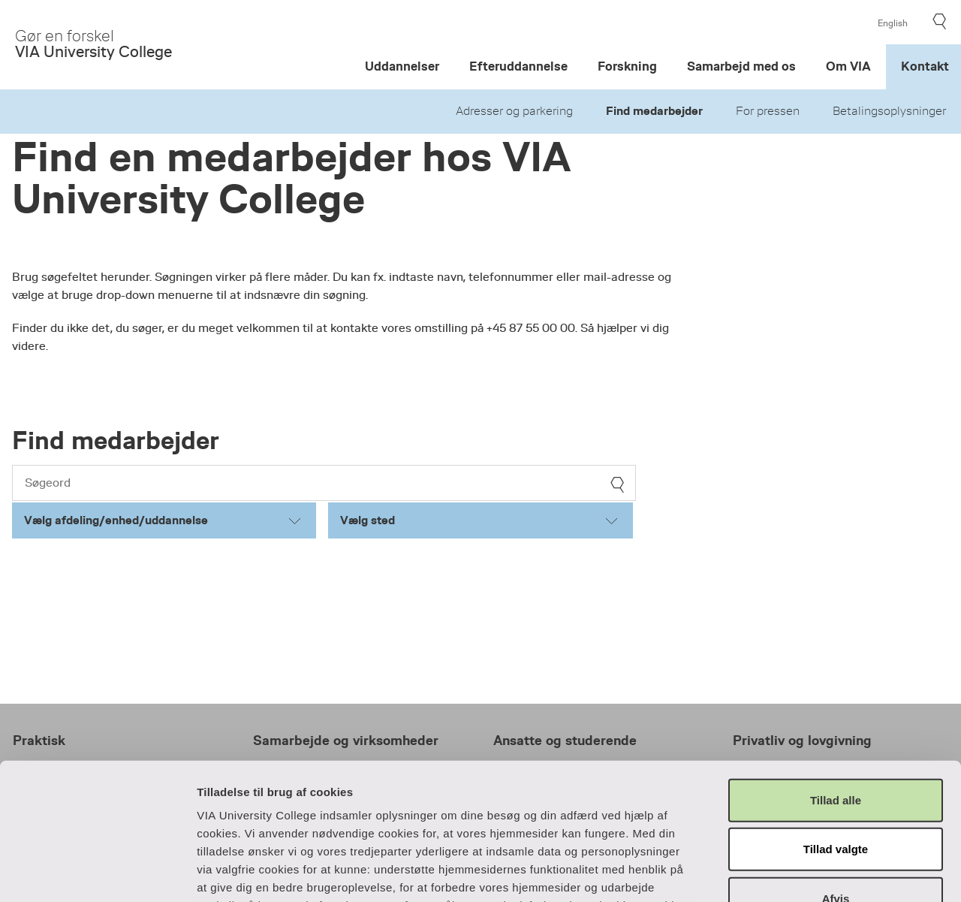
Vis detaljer (812, 872)
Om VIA (848, 66)
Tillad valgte (835, 721)
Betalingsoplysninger (889, 111)
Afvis (836, 771)
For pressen (768, 111)
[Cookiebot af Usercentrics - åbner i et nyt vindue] (97, 872)
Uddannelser (402, 66)
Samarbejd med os (741, 66)
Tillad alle (835, 672)
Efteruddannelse (518, 66)
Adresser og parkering (514, 111)
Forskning (627, 66)
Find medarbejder (654, 111)
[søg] (617, 485)
